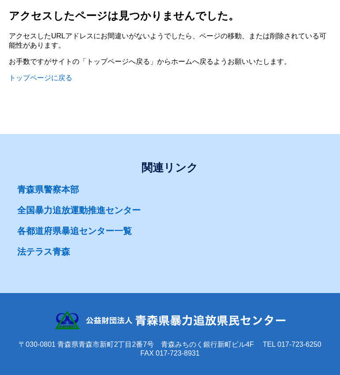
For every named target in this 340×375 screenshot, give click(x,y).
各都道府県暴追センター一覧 (74, 231)
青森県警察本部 (48, 189)
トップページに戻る (40, 78)
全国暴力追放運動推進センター (79, 210)
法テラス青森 (43, 251)
